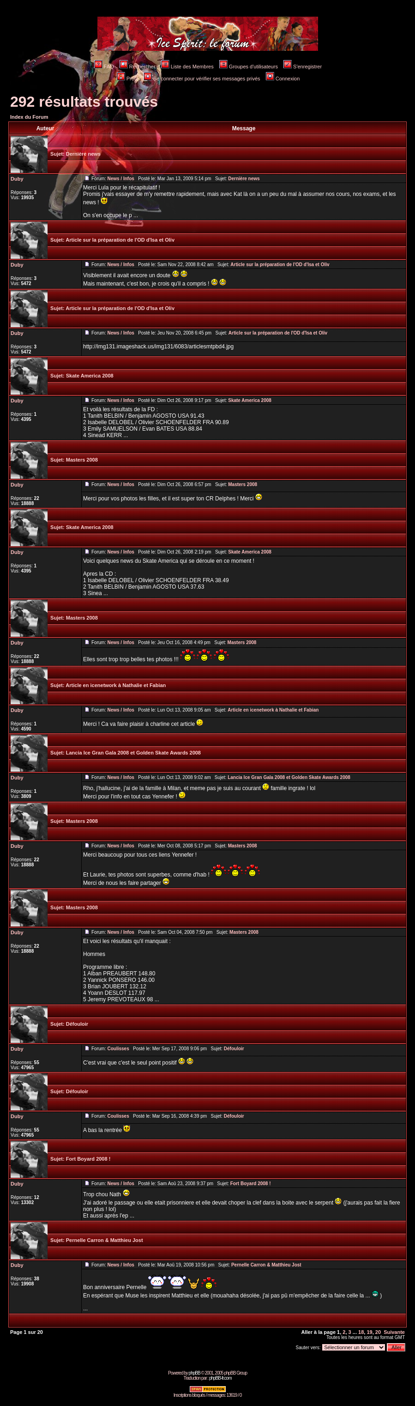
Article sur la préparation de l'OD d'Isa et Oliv (120, 240)
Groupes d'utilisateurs (248, 66)
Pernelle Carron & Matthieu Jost (104, 1240)
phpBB (194, 1373)
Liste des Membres (187, 66)
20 (378, 1332)
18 (361, 1332)
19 (369, 1332)
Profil (127, 78)
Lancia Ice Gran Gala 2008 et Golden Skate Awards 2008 (133, 752)
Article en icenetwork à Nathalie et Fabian (116, 685)
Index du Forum (29, 117)
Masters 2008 (82, 460)
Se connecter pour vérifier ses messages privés (202, 78)
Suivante (394, 1332)
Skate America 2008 (90, 375)
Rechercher (138, 66)
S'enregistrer (302, 66)
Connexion (283, 78)
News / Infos (120, 178)
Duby (17, 179)
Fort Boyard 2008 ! (88, 1159)
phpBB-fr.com (220, 1378)
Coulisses (118, 1048)
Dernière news (83, 154)
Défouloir (77, 1024)
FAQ (104, 66)
